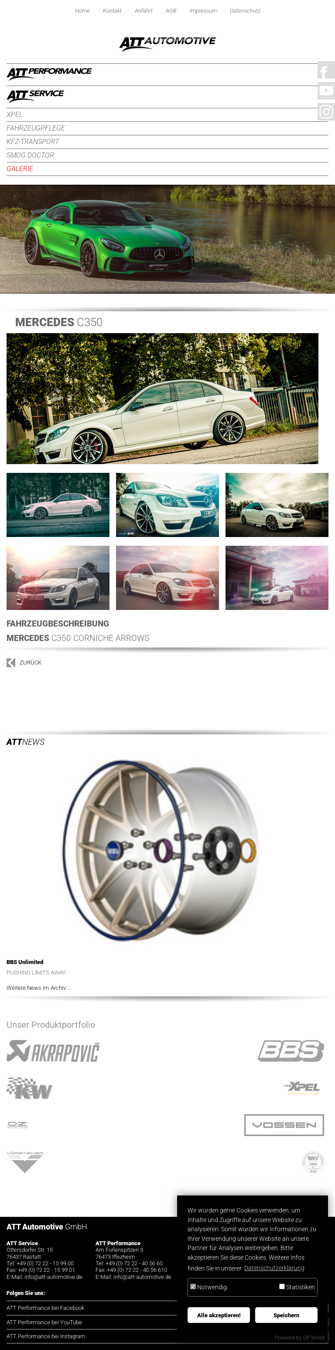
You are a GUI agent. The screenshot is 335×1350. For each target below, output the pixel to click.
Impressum (203, 10)
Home (82, 10)
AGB (171, 10)
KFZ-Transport (33, 142)
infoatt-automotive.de (53, 1277)
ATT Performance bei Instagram (46, 1336)
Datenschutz (245, 10)
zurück (30, 662)
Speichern (286, 1315)
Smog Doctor (30, 155)
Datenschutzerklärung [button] (274, 1268)
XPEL (15, 114)
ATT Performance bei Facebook (45, 1308)
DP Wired (314, 1338)
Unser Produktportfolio (51, 1024)
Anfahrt (144, 10)
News (25, 742)
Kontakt (112, 10)
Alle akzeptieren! (219, 1315)
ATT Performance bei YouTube (44, 1322)
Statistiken (297, 1287)
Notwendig (208, 1287)
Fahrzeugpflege (36, 128)
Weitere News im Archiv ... (39, 988)
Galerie (20, 169)
